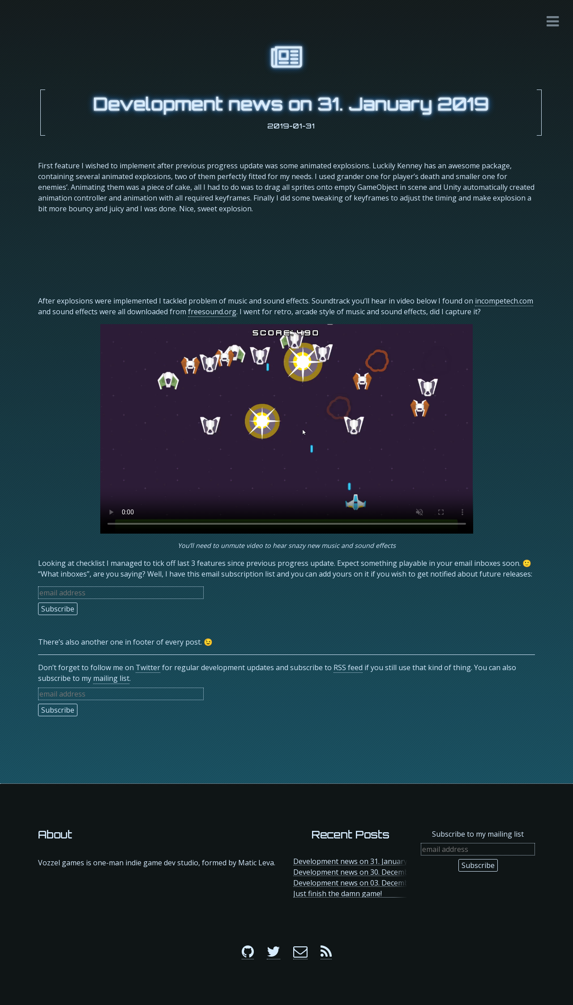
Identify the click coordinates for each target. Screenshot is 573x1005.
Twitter (148, 667)
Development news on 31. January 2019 (291, 104)
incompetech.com (504, 301)
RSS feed (348, 667)
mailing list (111, 678)
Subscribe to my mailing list (478, 834)
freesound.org (212, 311)
